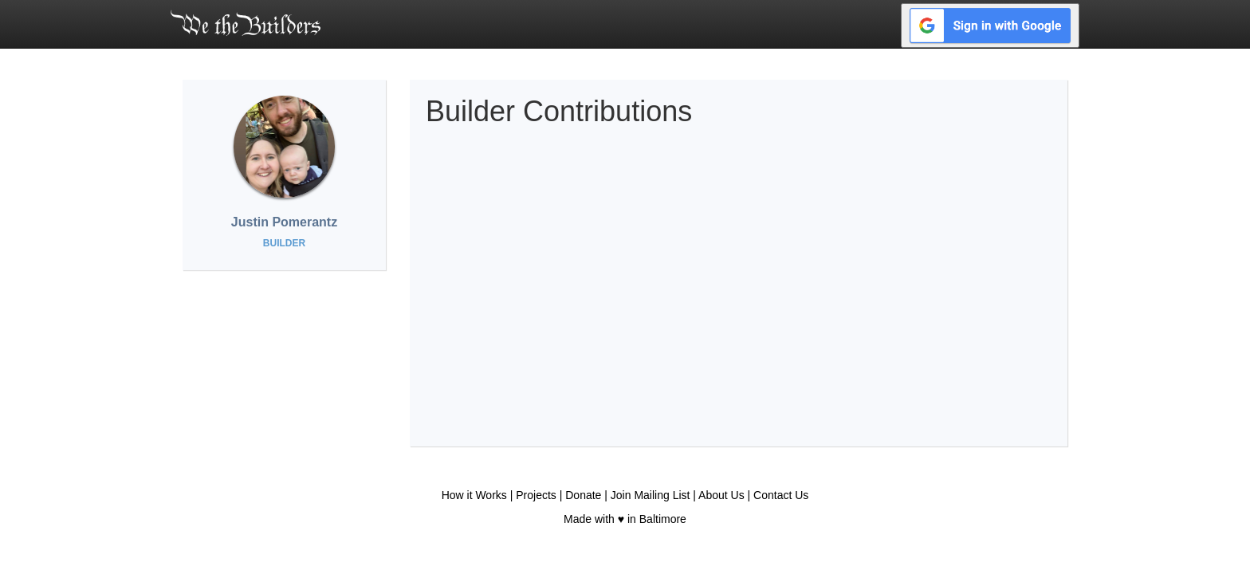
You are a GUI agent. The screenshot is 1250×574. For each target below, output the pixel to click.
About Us (721, 495)
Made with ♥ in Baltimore (625, 519)
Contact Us (780, 495)
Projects (536, 495)
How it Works (474, 495)
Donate (583, 495)
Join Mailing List (650, 495)
